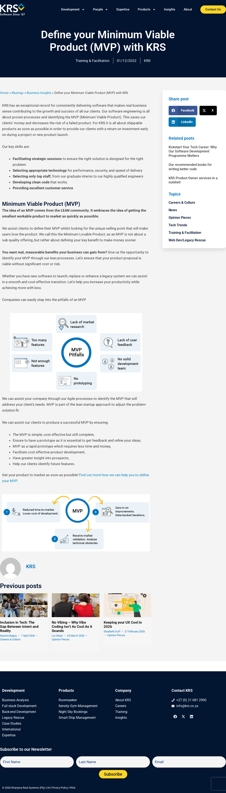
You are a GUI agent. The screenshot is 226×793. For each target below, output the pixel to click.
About (188, 9)
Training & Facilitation (92, 61)
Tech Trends (178, 225)
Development (73, 9)
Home (4, 93)
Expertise (122, 9)
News (173, 210)
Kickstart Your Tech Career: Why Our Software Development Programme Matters (193, 151)
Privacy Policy (60, 787)
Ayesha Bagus (8, 635)
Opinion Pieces (60, 639)
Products (147, 9)
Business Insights (39, 93)
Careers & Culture (10, 639)
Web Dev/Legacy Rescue (187, 240)
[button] (183, 110)
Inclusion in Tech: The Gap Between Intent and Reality (19, 626)
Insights (169, 9)
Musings (18, 93)
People (100, 9)
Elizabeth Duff (112, 631)
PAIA (72, 787)
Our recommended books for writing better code (190, 167)
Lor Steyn (57, 635)
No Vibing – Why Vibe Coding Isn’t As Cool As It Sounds (72, 626)
